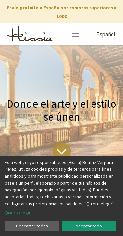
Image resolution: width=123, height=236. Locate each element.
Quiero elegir (18, 213)
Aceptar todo (89, 226)
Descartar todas (32, 226)
